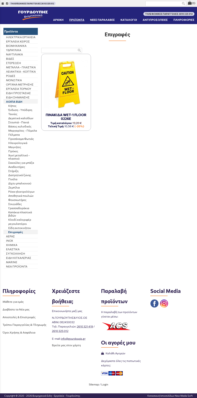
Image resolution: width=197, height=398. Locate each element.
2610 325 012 (60, 330)
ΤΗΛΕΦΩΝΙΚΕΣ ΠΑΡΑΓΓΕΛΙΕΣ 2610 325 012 (32, 3)
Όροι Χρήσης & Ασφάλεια (19, 332)
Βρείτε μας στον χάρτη (66, 345)
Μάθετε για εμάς (13, 301)
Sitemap (94, 384)
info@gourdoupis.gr (73, 338)
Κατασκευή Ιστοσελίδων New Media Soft (170, 395)
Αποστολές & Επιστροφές (19, 317)
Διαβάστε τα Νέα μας (16, 309)
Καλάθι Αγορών (113, 353)
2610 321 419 (85, 326)
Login (104, 384)
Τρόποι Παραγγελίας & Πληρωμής (24, 324)
